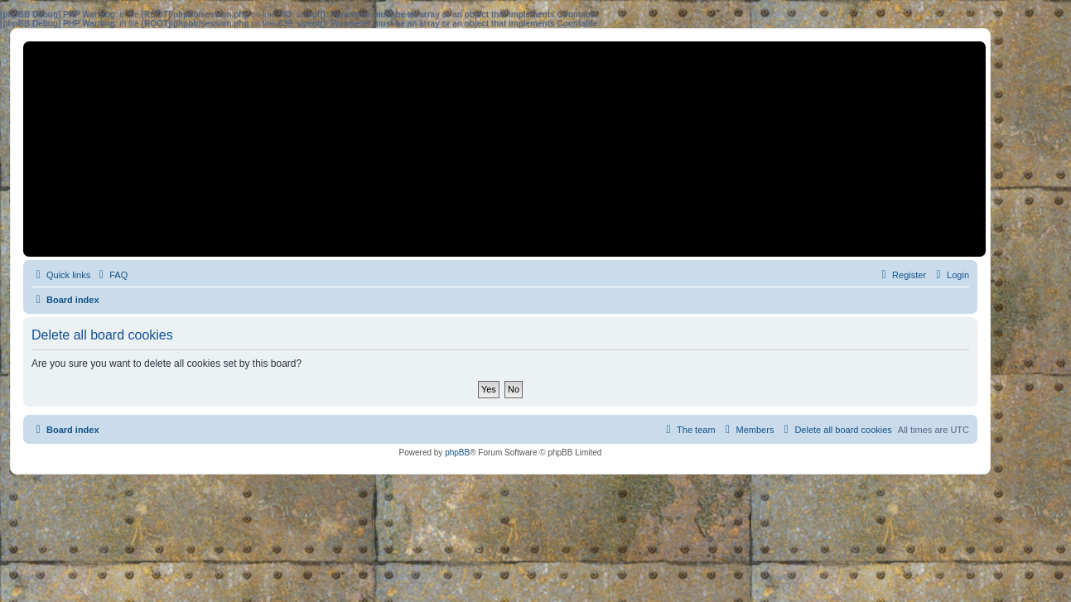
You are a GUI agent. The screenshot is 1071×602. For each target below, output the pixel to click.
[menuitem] (111, 275)
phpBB (457, 452)
